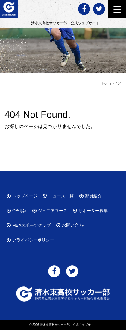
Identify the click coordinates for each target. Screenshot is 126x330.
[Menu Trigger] (117, 9)
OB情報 (19, 210)
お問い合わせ (74, 225)
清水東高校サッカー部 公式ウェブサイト (68, 324)
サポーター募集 (93, 210)
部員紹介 (93, 196)
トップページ (24, 196)
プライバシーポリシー (33, 240)
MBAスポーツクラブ (31, 225)
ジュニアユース (52, 210)
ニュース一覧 (61, 196)
